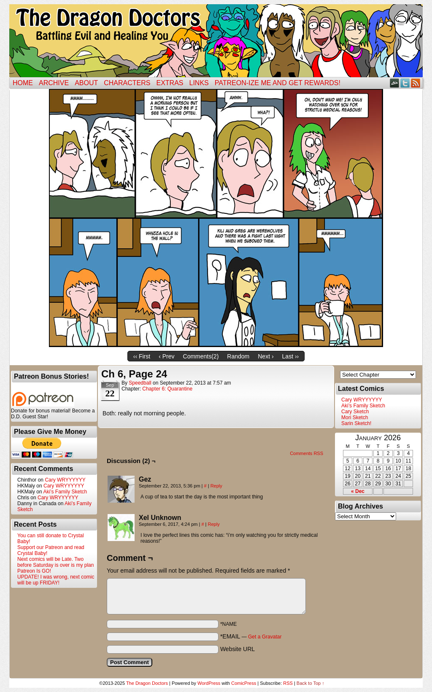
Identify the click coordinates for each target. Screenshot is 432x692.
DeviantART (394, 83)
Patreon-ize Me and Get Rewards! (277, 82)
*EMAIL (251, 636)
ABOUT (86, 82)
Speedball (140, 383)
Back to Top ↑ (310, 683)
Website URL (237, 649)
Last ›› (290, 356)
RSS (415, 83)
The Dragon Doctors (147, 683)
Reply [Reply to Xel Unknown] (214, 524)
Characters (127, 82)
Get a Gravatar (264, 637)
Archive (54, 82)
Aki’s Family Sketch (65, 492)
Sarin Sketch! (356, 423)
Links (199, 82)
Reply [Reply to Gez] (216, 485)
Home (23, 82)
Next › (265, 356)
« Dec (357, 491)
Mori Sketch (354, 417)
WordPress (208, 683)
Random (238, 356)
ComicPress (243, 683)
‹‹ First (141, 356)
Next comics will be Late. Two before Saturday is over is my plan (55, 562)
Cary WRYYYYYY (65, 480)
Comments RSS (306, 453)
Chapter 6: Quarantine (167, 389)
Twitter (405, 83)
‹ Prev (166, 356)
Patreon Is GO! (34, 571)
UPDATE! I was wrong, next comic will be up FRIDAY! (55, 580)
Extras (169, 82)
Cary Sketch (355, 412)
